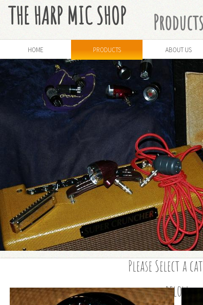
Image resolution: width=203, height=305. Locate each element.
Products (107, 50)
